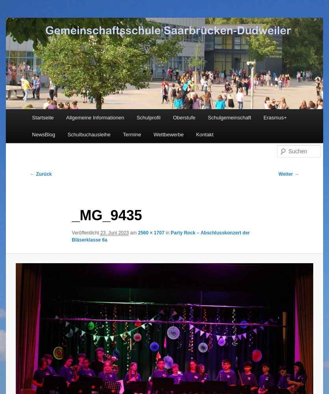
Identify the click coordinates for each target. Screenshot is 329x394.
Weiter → (289, 174)
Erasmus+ (275, 118)
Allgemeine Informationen (95, 118)
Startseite (43, 118)
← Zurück (41, 174)
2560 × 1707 (151, 233)
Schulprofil (149, 118)
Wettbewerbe (169, 135)
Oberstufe (184, 118)
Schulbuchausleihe (88, 135)
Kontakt (205, 135)
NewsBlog (43, 135)
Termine (132, 135)
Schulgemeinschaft (229, 118)
